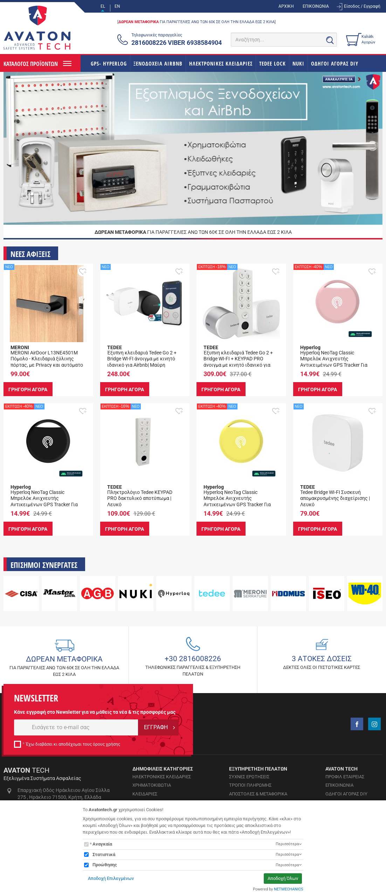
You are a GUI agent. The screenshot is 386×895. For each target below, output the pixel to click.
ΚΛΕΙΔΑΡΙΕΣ (144, 793)
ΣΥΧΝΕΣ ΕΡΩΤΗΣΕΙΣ (249, 776)
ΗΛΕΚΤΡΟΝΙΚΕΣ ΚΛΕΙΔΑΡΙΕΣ (221, 63)
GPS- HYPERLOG (109, 63)
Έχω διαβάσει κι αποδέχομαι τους (73, 744)
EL (103, 6)
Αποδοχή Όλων (283, 878)
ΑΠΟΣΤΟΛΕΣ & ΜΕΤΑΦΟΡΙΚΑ (258, 793)
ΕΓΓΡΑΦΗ (156, 727)
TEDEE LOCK (272, 63)
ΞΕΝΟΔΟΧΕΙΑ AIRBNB (157, 63)
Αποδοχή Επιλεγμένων (111, 878)
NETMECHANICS (288, 889)
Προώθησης (104, 864)
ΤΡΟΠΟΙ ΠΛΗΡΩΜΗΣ (250, 785)
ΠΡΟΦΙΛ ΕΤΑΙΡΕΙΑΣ (344, 776)
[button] (83, 271)
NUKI (298, 63)
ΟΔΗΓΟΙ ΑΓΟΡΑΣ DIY (334, 63)
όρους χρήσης (106, 744)
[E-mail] (76, 727)
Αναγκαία (102, 844)
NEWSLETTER (36, 698)
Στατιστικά (103, 854)
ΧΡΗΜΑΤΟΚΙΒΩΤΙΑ (151, 785)
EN (117, 6)
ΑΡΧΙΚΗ (286, 6)
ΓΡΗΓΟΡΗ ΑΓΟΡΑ (28, 389)
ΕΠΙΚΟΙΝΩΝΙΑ (316, 6)
